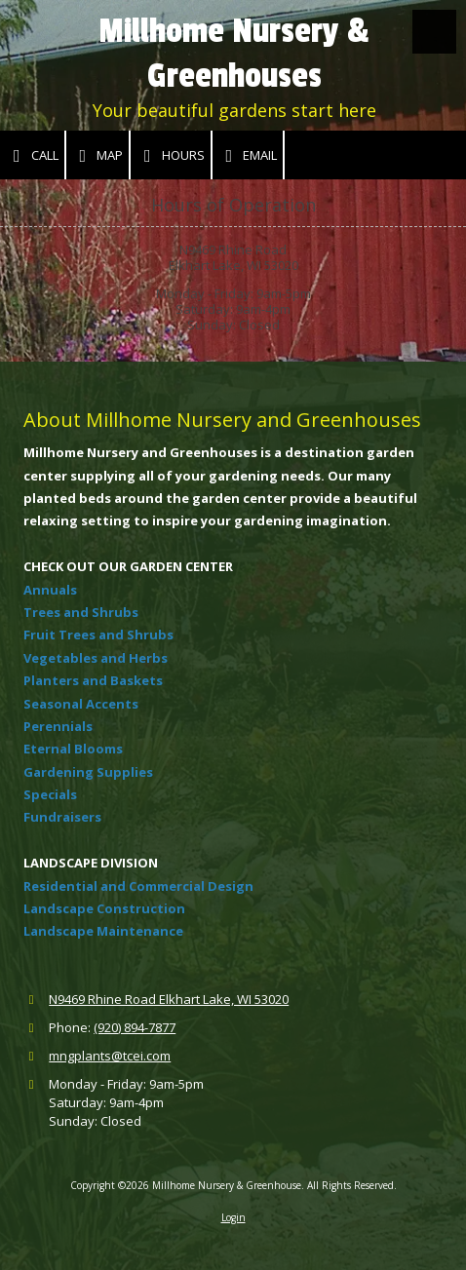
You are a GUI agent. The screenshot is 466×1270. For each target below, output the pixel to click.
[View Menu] (434, 32)
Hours (170, 155)
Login (233, 1217)
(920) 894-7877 (134, 1027)
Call (32, 155)
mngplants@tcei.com (110, 1055)
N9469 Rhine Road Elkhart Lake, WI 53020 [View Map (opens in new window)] (169, 999)
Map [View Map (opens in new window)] (98, 155)
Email (248, 155)
